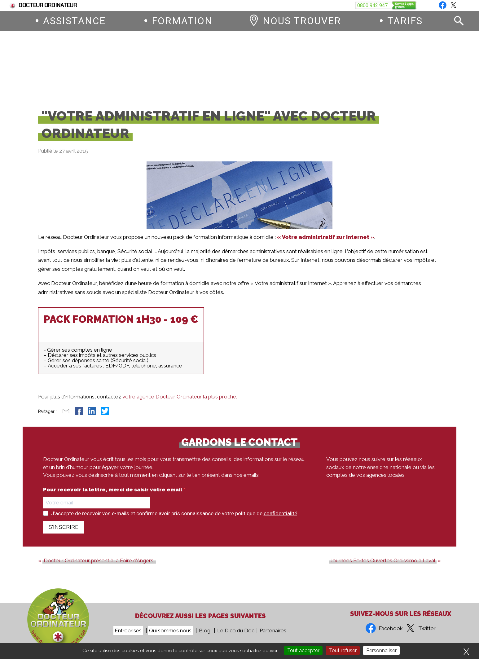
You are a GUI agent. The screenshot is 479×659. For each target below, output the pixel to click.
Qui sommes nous (170, 630)
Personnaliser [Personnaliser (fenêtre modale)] (381, 650)
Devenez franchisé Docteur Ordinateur (310, 5)
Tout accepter (303, 650)
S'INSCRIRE (63, 532)
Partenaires (273, 630)
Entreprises (128, 630)
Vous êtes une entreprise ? (403, 5)
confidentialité (280, 518)
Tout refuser (343, 650)
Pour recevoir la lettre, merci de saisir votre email (113, 494)
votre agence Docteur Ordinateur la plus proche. (179, 401)
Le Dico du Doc (235, 630)
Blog (458, 5)
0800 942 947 (277, 67)
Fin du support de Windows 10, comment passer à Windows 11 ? (173, 5)
